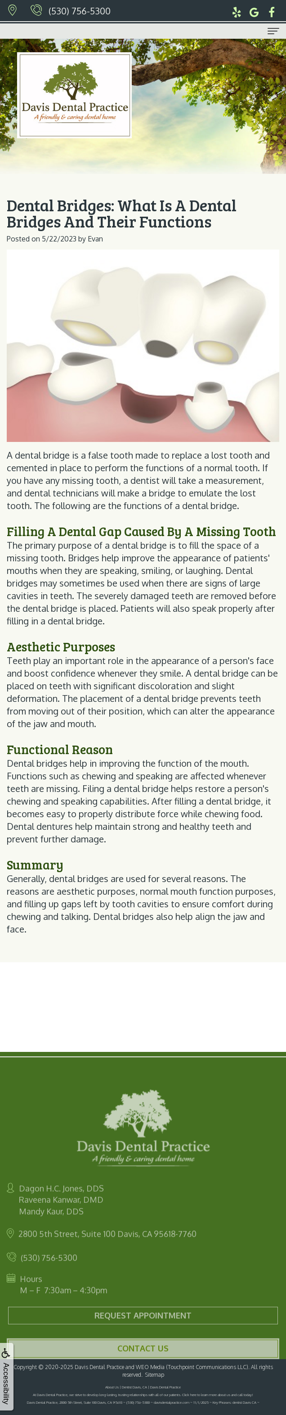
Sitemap (154, 1374)
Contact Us (143, 1357)
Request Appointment (143, 1324)
